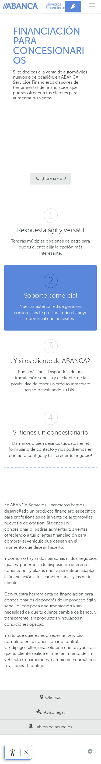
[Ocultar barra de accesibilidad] (26, 752)
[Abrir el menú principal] (92, 6)
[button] (50, 751)
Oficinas (53, 697)
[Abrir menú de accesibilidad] (12, 752)
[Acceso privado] (73, 7)
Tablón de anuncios (53, 727)
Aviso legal (54, 712)
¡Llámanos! (48, 178)
